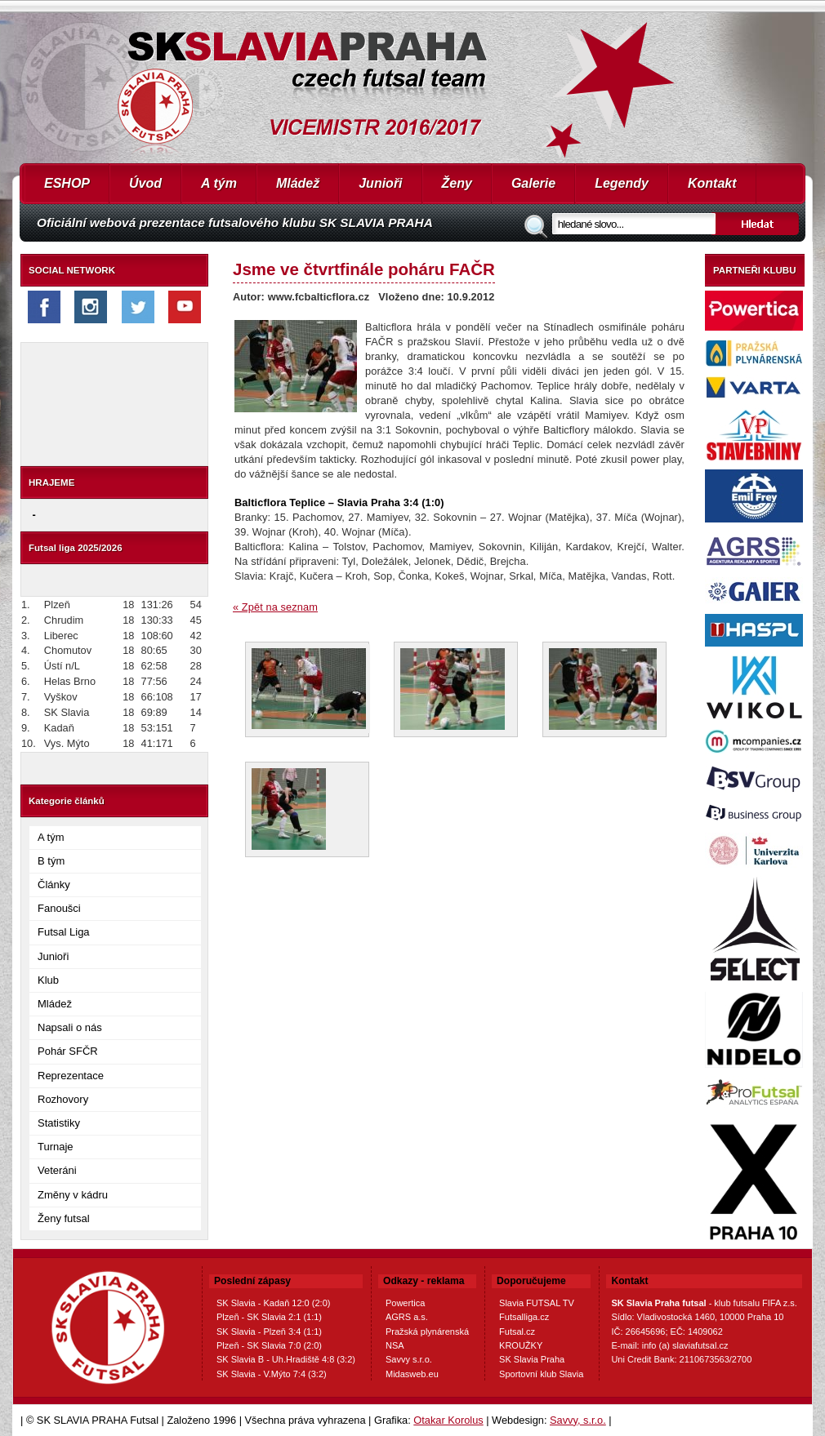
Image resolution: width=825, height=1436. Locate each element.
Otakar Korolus (448, 1420)
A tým (219, 183)
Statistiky (59, 1123)
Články (54, 884)
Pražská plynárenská (427, 1331)
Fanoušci (59, 908)
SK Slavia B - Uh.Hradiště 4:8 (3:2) (285, 1359)
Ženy (457, 183)
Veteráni (57, 1170)
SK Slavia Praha (531, 1359)
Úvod (145, 183)
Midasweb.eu (412, 1374)
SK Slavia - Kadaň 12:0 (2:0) (273, 1303)
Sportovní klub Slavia (541, 1374)
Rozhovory (63, 1099)
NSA (395, 1345)
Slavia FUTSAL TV (536, 1303)
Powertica (405, 1303)
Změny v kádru (73, 1195)
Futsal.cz (517, 1331)
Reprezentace (71, 1075)
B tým (51, 861)
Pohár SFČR (68, 1051)
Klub (48, 980)
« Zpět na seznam (275, 607)
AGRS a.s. (407, 1317)
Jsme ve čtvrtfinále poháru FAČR (364, 269)
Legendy (622, 183)
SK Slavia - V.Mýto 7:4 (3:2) (271, 1374)
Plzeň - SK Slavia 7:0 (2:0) (269, 1345)
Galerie (533, 183)
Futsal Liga (64, 932)
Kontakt (712, 183)
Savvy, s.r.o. (578, 1420)
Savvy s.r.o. (409, 1359)
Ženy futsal (64, 1218)
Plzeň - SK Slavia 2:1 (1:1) (269, 1317)
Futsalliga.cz (524, 1317)
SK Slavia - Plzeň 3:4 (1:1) (269, 1331)
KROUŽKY (520, 1345)
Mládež (297, 183)
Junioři (380, 183)
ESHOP (67, 183)
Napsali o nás (70, 1027)
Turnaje (56, 1146)
